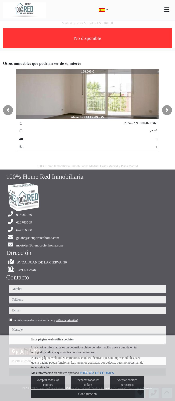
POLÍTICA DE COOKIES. (97, 373)
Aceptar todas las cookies (48, 382)
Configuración (87, 394)
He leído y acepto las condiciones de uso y (45, 320)
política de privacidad (67, 320)
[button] (8, 110)
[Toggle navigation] (167, 10)
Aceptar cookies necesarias (127, 382)
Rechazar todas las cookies (87, 382)
